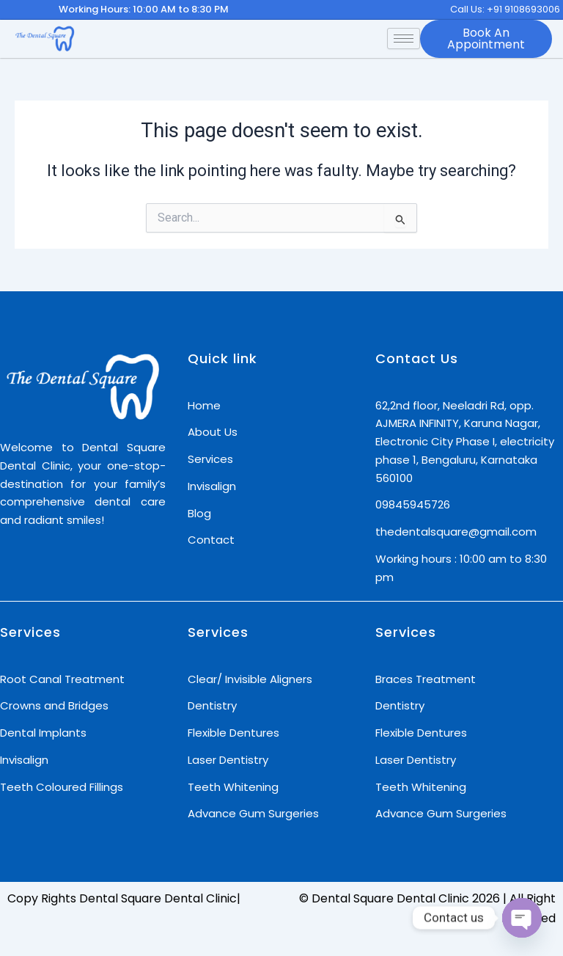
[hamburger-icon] (403, 38)
